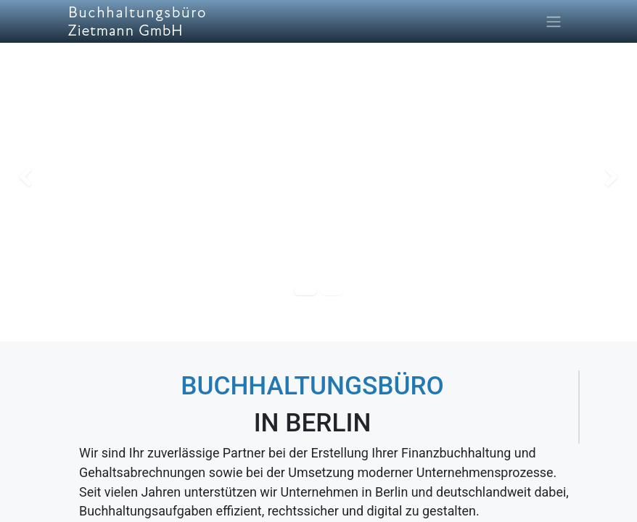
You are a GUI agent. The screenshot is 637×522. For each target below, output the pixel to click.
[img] (25, 177)
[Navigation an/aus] (553, 21)
